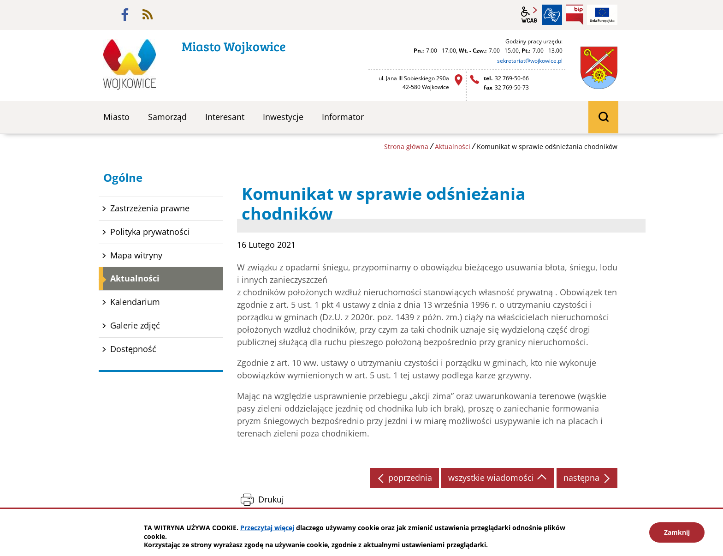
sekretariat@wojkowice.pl (530, 61)
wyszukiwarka (603, 117)
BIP (574, 15)
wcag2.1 (529, 15)
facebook (125, 15)
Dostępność (133, 348)
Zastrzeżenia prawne (150, 208)
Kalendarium (135, 301)
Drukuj (271, 499)
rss (147, 15)
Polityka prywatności (150, 231)
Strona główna (406, 146)
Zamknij (677, 532)
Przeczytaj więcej (267, 527)
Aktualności (452, 146)
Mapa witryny (136, 255)
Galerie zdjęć (135, 325)
